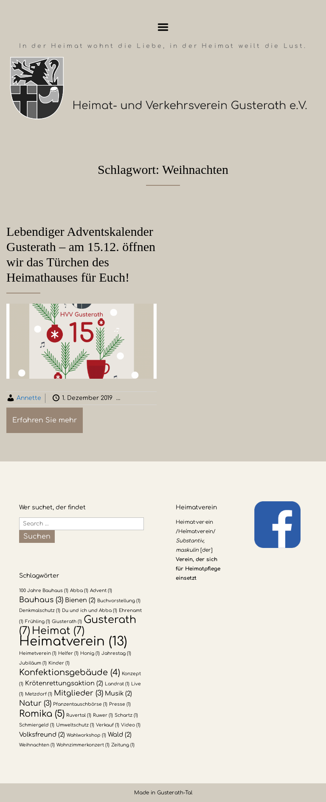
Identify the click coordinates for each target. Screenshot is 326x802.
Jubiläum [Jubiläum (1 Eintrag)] (33, 663)
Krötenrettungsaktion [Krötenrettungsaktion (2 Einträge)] (64, 683)
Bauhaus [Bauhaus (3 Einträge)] (41, 600)
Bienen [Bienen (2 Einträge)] (80, 600)
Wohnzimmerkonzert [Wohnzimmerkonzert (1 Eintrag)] (83, 745)
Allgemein (148, 398)
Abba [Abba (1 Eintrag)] (79, 590)
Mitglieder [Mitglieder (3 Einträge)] (78, 693)
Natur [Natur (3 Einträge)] (35, 703)
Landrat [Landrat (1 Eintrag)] (117, 684)
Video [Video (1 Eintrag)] (131, 725)
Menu (163, 27)
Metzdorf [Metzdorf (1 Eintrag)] (38, 694)
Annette (29, 398)
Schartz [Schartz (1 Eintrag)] (126, 715)
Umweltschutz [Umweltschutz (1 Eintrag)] (75, 725)
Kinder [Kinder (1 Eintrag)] (59, 663)
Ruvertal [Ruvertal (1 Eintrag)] (78, 715)
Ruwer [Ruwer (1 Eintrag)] (103, 715)
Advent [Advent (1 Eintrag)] (101, 590)
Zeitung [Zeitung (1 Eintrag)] (123, 745)
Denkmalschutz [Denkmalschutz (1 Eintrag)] (39, 610)
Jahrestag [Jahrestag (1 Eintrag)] (116, 653)
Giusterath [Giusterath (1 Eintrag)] (67, 621)
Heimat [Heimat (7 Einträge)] (58, 631)
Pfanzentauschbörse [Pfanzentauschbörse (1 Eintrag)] (80, 704)
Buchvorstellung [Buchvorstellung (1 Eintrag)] (119, 600)
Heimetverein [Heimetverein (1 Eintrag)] (37, 653)
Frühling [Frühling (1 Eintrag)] (37, 621)
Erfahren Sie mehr (44, 420)
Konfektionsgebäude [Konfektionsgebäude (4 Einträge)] (69, 672)
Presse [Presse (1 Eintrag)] (120, 704)
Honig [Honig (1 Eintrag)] (90, 653)
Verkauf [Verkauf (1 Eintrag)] (107, 725)
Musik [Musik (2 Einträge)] (118, 693)
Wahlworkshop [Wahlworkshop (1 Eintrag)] (86, 735)
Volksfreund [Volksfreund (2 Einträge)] (42, 734)
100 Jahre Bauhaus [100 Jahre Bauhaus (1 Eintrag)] (43, 590)
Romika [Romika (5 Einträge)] (42, 714)
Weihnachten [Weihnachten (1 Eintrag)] (37, 745)
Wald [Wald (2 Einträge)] (120, 734)
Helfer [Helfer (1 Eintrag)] (68, 653)
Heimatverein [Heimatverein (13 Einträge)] (73, 641)
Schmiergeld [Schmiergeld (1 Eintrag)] (36, 725)
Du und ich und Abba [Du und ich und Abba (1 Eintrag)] (89, 610)
